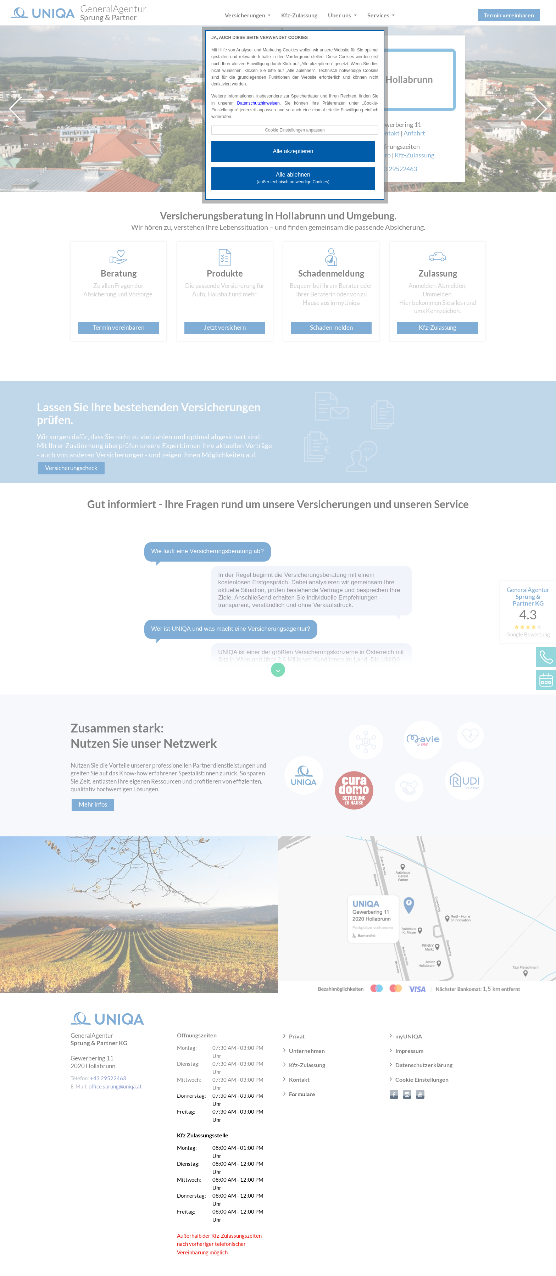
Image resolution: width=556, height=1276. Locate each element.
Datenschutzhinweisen (258, 103)
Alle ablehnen (293, 178)
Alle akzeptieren (293, 151)
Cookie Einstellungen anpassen (294, 130)
